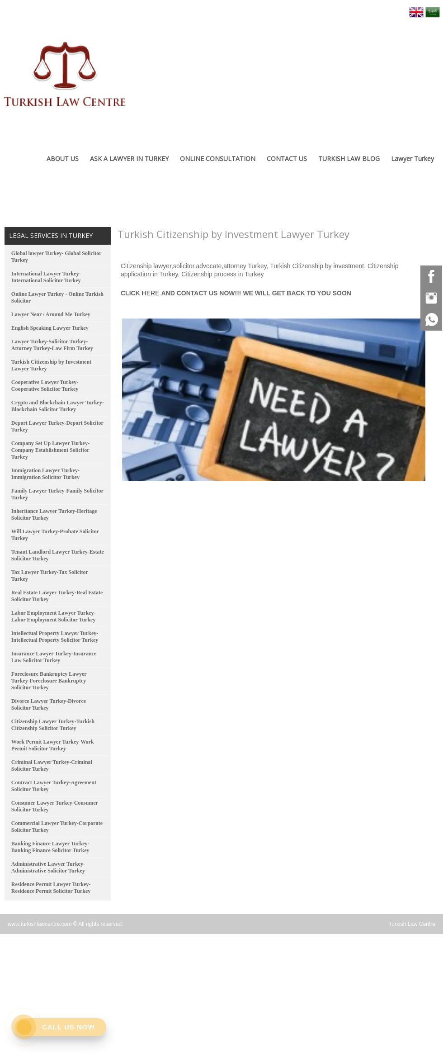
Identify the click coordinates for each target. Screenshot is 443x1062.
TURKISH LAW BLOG (349, 158)
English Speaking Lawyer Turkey (50, 328)
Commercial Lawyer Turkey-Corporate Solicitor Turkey (57, 826)
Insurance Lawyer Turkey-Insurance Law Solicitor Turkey (53, 657)
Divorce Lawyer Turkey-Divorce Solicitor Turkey (48, 704)
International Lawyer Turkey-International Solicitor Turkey (46, 277)
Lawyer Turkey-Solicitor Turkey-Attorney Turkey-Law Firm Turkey (52, 344)
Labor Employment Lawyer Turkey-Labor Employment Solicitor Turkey (53, 616)
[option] (274, 397)
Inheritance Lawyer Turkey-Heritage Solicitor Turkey (54, 514)
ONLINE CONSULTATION (217, 158)
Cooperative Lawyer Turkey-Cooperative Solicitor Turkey (44, 385)
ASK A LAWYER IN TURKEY (129, 158)
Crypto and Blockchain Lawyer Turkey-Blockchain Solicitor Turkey (57, 405)
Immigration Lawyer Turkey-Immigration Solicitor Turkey (45, 473)
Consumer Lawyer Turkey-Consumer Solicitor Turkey (54, 806)
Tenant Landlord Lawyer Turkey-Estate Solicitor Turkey (57, 555)
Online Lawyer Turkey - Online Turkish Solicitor (57, 297)
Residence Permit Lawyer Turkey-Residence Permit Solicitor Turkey (50, 887)
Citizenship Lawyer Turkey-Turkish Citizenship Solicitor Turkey (52, 724)
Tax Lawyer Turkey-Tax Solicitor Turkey (49, 575)
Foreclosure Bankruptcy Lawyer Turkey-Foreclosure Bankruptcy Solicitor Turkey (49, 681)
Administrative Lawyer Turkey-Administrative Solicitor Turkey (48, 867)
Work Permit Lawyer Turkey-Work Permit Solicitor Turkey (52, 745)
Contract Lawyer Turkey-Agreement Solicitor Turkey (53, 785)
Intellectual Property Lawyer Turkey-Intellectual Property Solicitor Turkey (55, 636)
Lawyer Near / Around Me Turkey (50, 314)
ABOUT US (63, 158)
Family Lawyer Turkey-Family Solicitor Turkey (57, 494)
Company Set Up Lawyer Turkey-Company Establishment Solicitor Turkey (50, 450)
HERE (150, 293)
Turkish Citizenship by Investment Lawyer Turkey (51, 365)
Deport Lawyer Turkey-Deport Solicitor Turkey (57, 426)
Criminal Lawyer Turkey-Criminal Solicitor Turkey (51, 765)
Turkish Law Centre (411, 924)
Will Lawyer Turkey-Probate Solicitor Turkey (55, 534)
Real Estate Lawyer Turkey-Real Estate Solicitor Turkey (57, 595)
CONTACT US (287, 158)
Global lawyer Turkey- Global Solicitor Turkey (56, 256)
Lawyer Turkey (412, 158)
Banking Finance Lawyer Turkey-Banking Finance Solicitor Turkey (50, 846)
